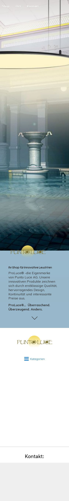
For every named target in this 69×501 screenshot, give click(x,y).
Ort (18, 6)
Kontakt (33, 6)
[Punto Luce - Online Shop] (34, 342)
